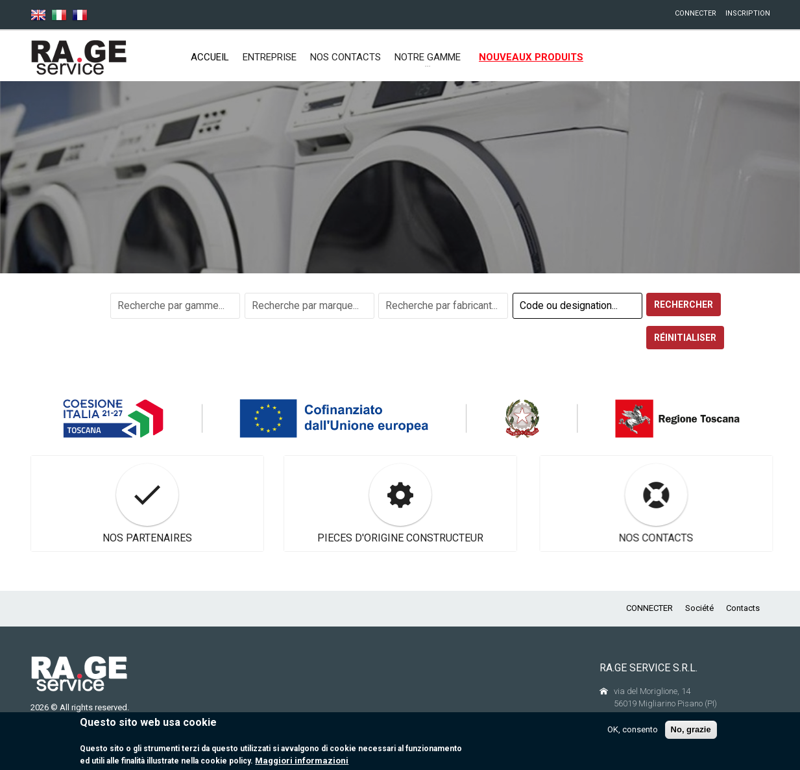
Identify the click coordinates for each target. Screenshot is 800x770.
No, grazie (691, 731)
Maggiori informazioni (301, 762)
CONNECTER (695, 13)
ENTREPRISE (270, 57)
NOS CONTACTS (345, 57)
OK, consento (632, 731)
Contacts (743, 608)
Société (699, 608)
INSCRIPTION (747, 13)
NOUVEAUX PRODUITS (531, 57)
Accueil (210, 57)
